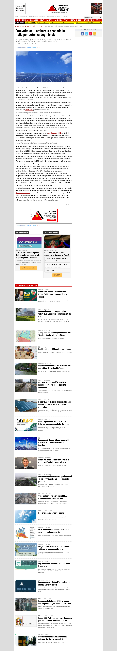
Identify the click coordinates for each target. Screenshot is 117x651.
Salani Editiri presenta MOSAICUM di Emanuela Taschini (93, 23)
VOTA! (57, 275)
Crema (41, 20)
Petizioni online (22, 232)
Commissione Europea (23, 193)
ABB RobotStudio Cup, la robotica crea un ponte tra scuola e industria (59, 23)
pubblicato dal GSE (54, 133)
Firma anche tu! (28, 268)
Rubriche (86, 20)
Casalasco (34, 20)
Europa (72, 20)
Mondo (78, 20)
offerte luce (29, 110)
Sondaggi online (51, 232)
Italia (66, 20)
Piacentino (49, 20)
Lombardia (58, 20)
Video (92, 20)
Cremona (25, 20)
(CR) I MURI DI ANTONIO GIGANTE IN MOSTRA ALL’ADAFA (24, 23)
